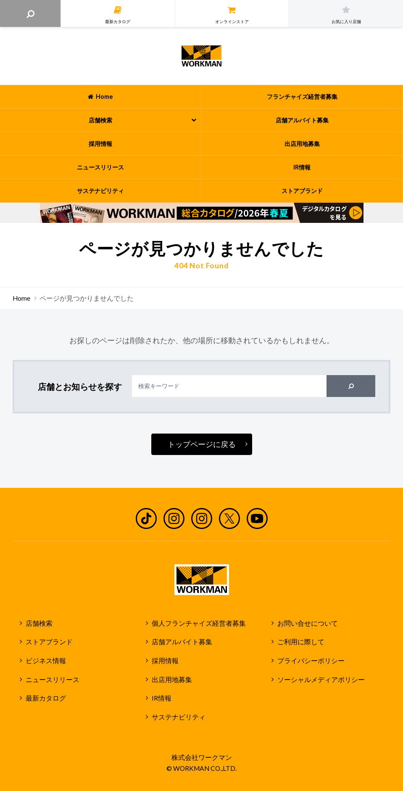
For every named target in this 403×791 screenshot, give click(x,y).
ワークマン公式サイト (201, 56)
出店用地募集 (172, 679)
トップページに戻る (202, 444)
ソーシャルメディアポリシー (321, 679)
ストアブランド (49, 641)
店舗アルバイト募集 (182, 641)
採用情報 (165, 660)
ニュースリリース (52, 679)
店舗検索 (39, 623)
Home (21, 298)
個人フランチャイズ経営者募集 (199, 623)
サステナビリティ (178, 717)
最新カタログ (46, 698)
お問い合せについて (307, 623)
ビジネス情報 (46, 660)
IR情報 (161, 698)
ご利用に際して (300, 641)
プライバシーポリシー (311, 660)
